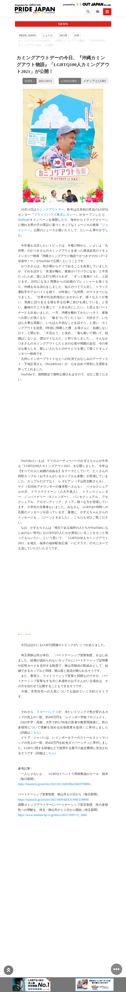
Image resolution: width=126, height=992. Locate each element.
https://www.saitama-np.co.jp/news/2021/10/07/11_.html (52, 815)
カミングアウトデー (50, 209)
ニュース (47, 35)
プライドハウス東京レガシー (55, 214)
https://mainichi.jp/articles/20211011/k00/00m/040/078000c (54, 784)
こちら (34, 732)
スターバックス (47, 711)
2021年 (63, 35)
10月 (76, 35)
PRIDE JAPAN (27, 35)
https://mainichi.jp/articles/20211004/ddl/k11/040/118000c (53, 799)
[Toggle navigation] (88, 11)
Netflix (22, 219)
